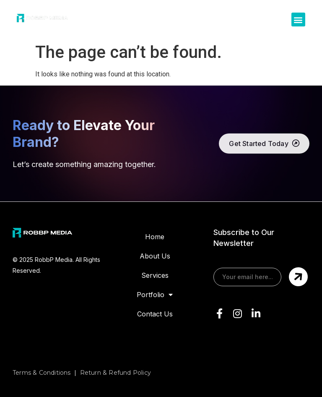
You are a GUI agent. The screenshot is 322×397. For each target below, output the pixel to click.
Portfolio (155, 294)
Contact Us (155, 314)
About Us (155, 256)
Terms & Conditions (42, 372)
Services (155, 275)
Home (154, 236)
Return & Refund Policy (115, 372)
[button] (298, 19)
